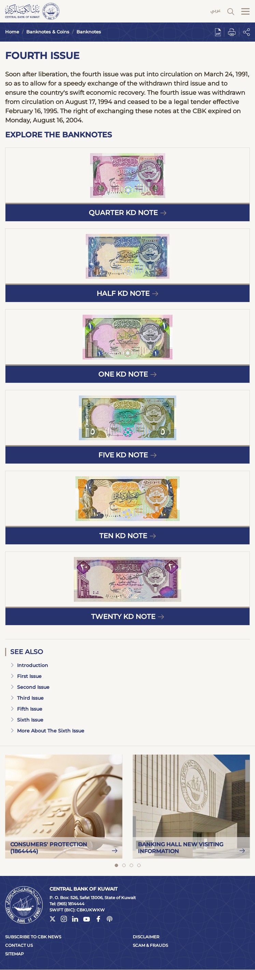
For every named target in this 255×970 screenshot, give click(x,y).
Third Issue (27, 698)
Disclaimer (146, 936)
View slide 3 (131, 865)
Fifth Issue (26, 709)
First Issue (26, 676)
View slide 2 (124, 865)
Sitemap (14, 953)
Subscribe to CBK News (33, 936)
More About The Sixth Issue (47, 731)
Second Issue (29, 687)
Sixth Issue (26, 720)
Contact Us (19, 945)
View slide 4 (139, 865)
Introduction (29, 665)
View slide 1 (116, 865)
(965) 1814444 (70, 903)
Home (12, 31)
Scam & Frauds (150, 945)
